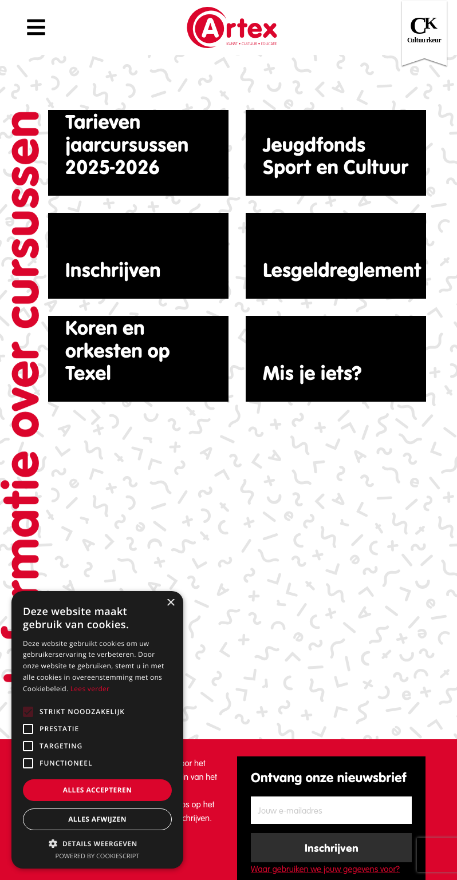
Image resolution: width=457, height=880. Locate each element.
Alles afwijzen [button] (97, 819)
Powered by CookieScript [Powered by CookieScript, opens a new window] (98, 856)
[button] (97, 843)
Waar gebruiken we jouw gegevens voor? (325, 869)
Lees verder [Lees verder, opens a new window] (90, 688)
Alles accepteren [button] (97, 790)
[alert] (97, 730)
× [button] (170, 603)
